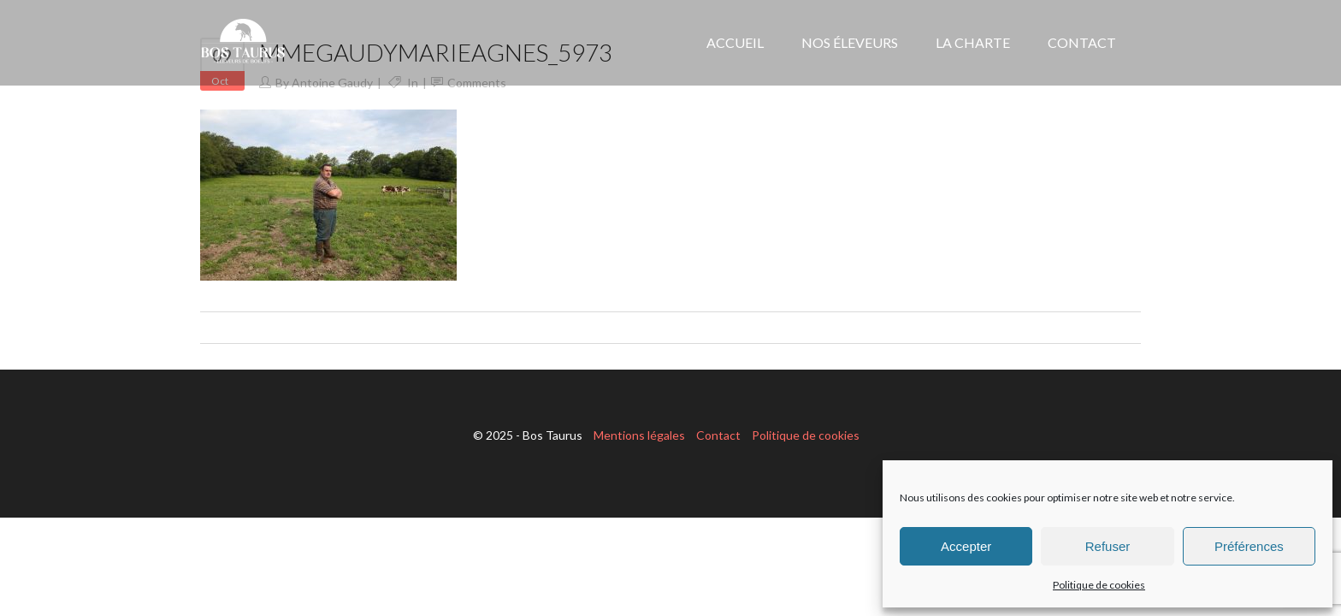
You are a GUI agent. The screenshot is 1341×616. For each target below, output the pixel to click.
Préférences (1249, 546)
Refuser (1108, 546)
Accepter (966, 546)
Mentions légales (639, 435)
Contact (718, 435)
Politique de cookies (1099, 584)
